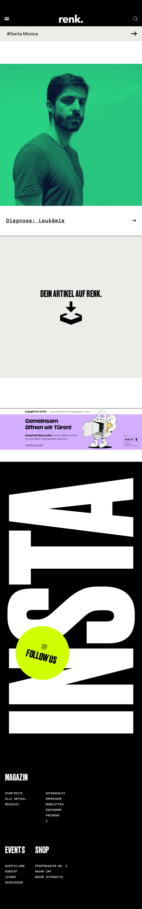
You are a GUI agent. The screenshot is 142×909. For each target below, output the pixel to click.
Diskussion (14, 882)
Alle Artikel (16, 798)
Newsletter (54, 804)
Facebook (53, 815)
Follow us (41, 655)
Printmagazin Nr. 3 (51, 865)
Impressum (54, 798)
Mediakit (12, 804)
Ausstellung (15, 865)
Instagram (54, 809)
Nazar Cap (43, 871)
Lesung (10, 876)
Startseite (14, 793)
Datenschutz (55, 793)
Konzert (11, 871)
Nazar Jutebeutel (49, 876)
